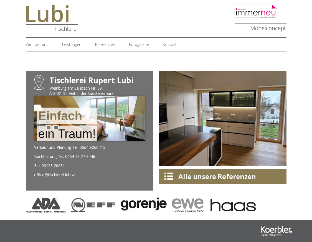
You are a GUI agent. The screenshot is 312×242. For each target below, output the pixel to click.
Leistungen (71, 44)
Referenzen (105, 44)
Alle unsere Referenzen (217, 176)
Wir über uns (37, 44)
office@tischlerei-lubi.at (55, 174)
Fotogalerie (139, 44)
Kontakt (170, 44)
